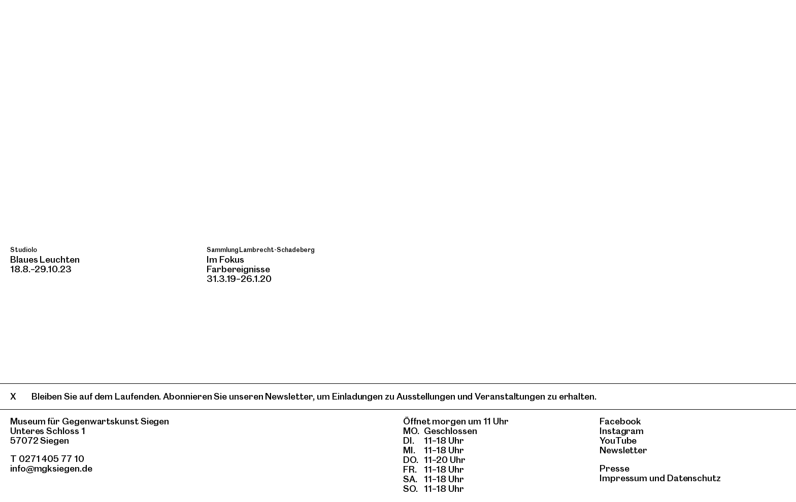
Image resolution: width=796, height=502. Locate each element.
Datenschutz (694, 478)
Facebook (620, 421)
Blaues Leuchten (45, 259)
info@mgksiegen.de (51, 468)
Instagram (622, 430)
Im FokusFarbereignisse (238, 264)
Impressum (623, 478)
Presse (614, 468)
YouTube (618, 440)
